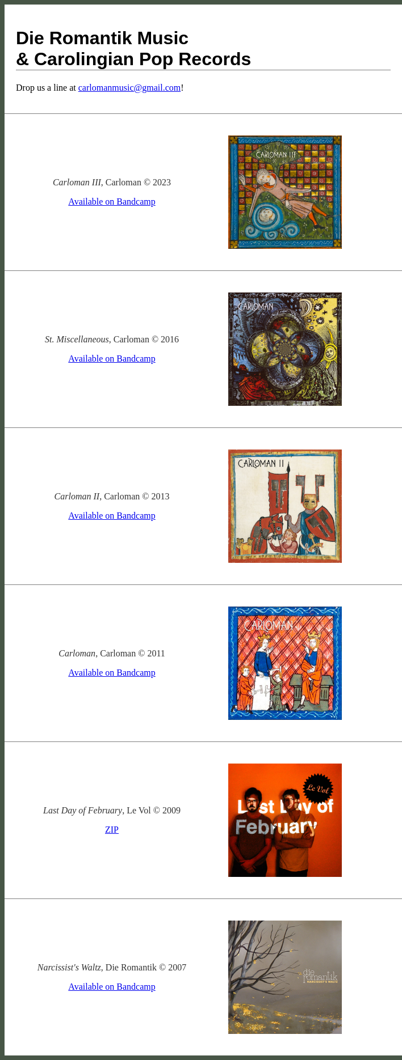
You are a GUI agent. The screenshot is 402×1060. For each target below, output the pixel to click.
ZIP (112, 829)
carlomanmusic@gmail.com (129, 87)
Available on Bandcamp (111, 201)
